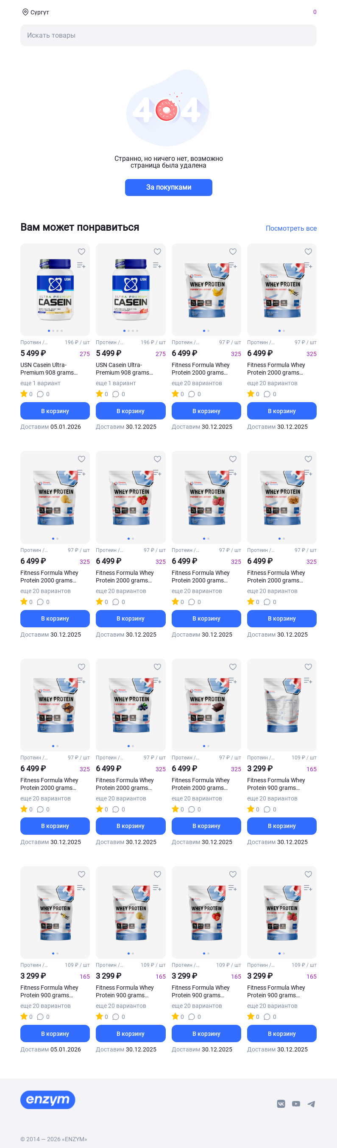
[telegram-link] (311, 1104)
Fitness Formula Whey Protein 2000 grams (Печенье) (276, 576)
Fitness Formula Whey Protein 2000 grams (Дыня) (49, 576)
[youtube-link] (296, 1104)
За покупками (168, 187)
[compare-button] (81, 265)
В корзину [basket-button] (55, 411)
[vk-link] (281, 1104)
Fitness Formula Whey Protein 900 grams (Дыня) (125, 991)
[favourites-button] (81, 252)
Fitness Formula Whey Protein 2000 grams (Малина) (201, 576)
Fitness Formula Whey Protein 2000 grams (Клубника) (125, 576)
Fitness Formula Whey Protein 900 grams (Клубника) (201, 991)
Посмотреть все (291, 228)
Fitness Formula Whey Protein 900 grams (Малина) (276, 991)
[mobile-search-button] (168, 35)
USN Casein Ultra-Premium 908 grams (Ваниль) (47, 369)
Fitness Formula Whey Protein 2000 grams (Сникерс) (49, 784)
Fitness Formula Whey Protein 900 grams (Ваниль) (49, 991)
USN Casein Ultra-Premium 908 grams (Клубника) (122, 369)
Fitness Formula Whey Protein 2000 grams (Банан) (201, 369)
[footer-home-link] (47, 1099)
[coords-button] (34, 12)
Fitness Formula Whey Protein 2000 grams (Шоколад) (201, 784)
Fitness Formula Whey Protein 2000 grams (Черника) (125, 784)
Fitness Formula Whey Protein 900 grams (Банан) (276, 784)
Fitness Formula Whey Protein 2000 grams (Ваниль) (276, 369)
